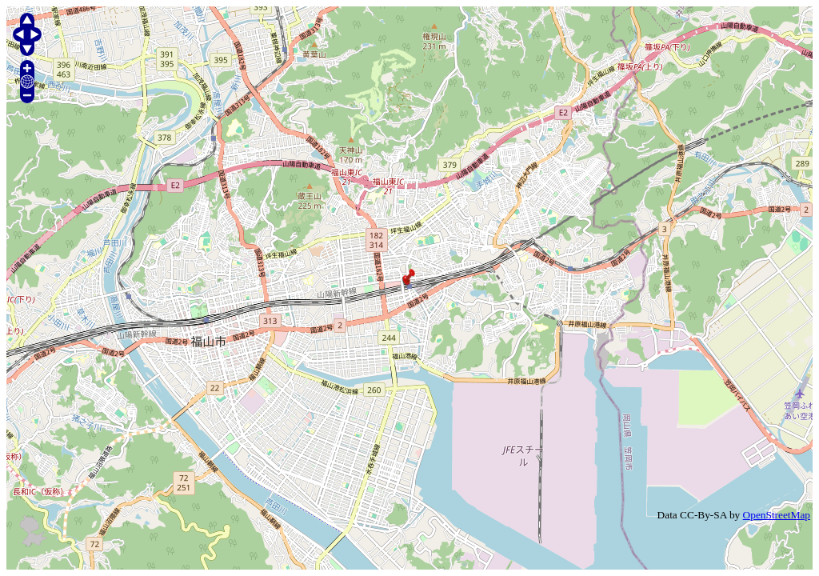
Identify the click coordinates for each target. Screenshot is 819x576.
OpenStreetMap (776, 515)
